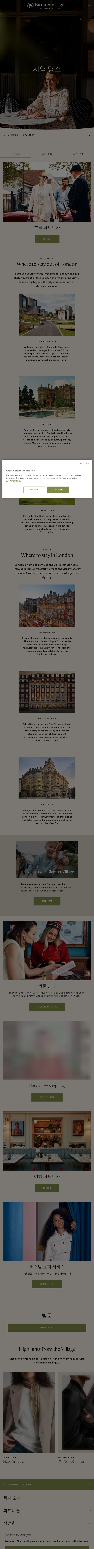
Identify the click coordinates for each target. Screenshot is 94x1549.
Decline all (84, 463)
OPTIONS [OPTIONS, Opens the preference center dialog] (34, 490)
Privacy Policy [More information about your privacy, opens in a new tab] (15, 481)
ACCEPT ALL (58, 490)
